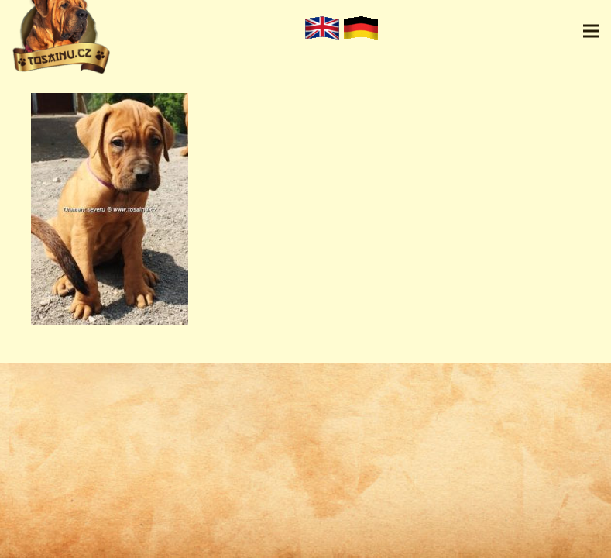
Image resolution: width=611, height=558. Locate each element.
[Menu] (591, 31)
